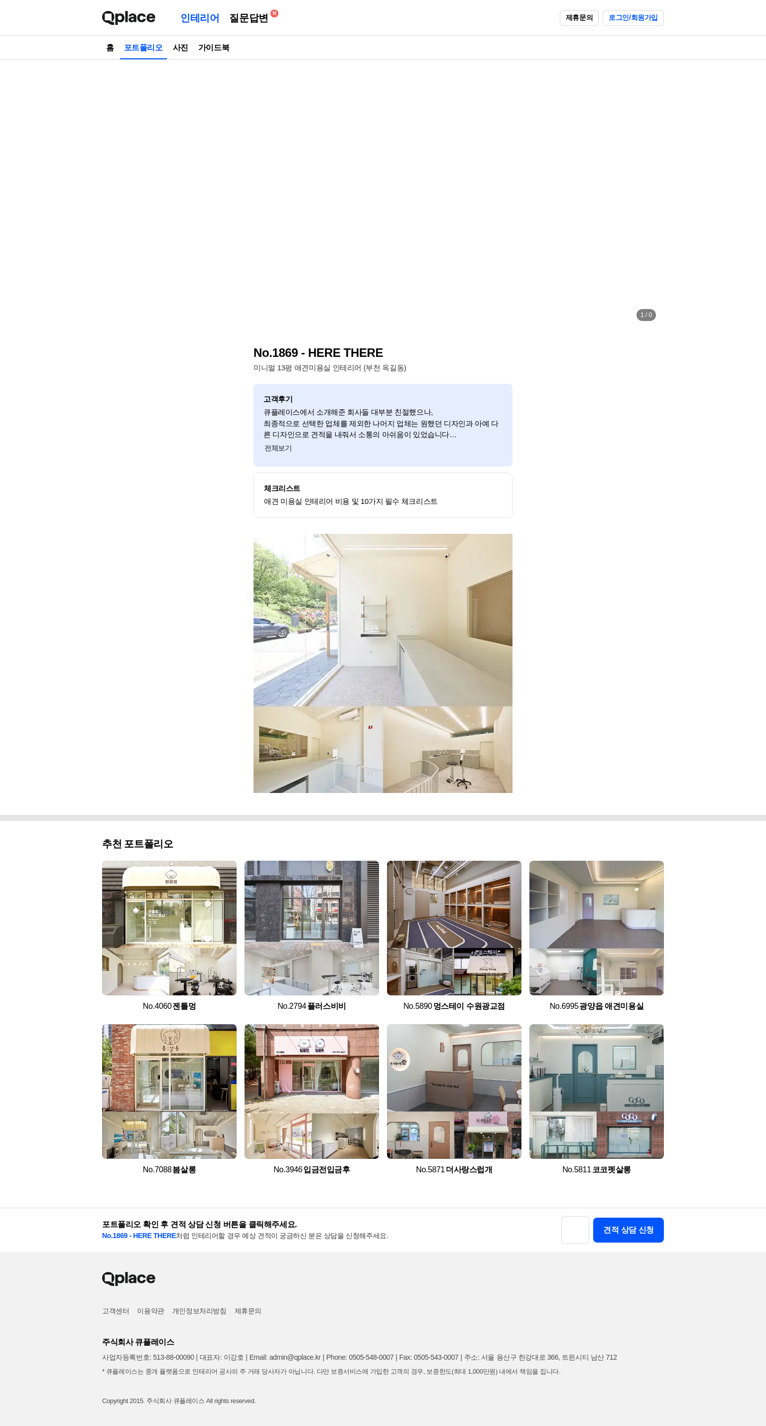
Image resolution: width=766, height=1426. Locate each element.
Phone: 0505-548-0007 (359, 1357)
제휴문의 (579, 17)
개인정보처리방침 (199, 1311)
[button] (120, 194)
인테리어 (199, 17)
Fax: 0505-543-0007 (429, 1357)
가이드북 (213, 47)
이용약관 (150, 1311)
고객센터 (115, 1311)
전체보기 (277, 448)
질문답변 (251, 16)
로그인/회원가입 (633, 17)
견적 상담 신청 (628, 1230)
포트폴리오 (143, 47)
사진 (180, 47)
